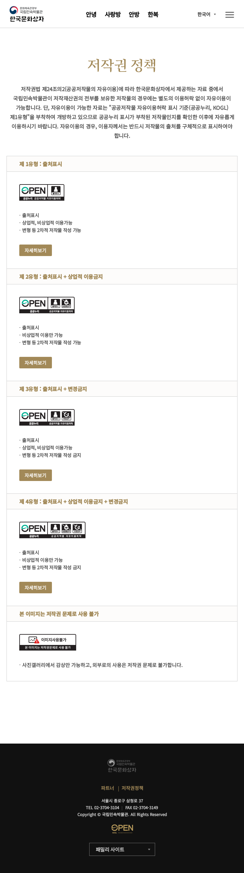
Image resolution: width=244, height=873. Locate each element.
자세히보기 (35, 250)
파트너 (107, 788)
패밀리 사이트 (110, 849)
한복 (153, 14)
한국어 (203, 14)
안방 (134, 14)
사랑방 (113, 14)
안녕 (91, 14)
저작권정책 (132, 788)
